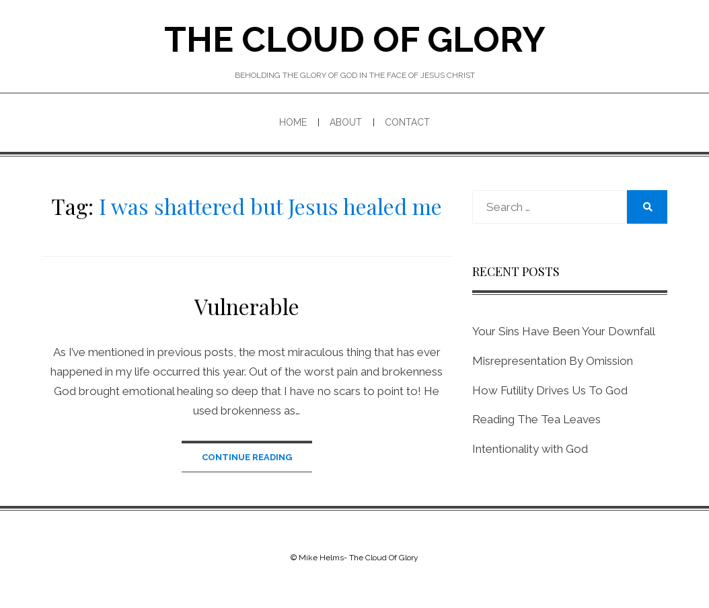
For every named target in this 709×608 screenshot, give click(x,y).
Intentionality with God (530, 448)
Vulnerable (246, 306)
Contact (407, 122)
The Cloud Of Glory (355, 39)
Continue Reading (247, 457)
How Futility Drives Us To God (550, 390)
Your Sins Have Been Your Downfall (563, 331)
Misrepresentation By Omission (552, 360)
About (346, 122)
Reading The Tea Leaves (536, 419)
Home (293, 122)
